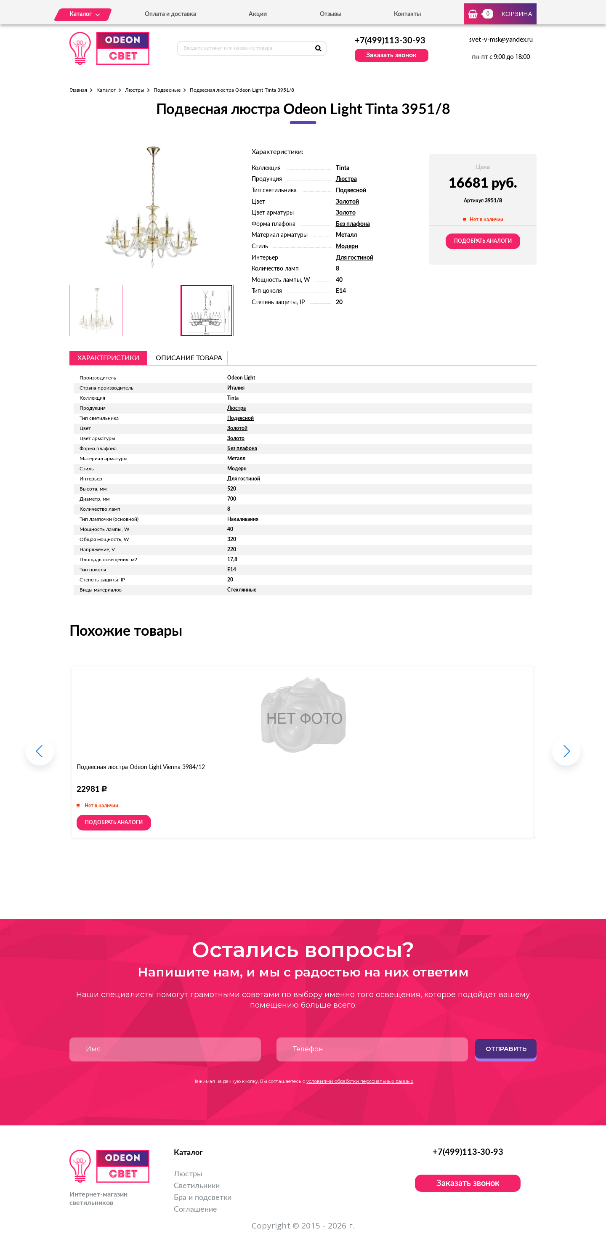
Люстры (134, 90)
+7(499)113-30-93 (390, 41)
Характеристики (108, 358)
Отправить (506, 1049)
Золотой (347, 202)
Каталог (105, 90)
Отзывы (330, 14)
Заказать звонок (391, 55)
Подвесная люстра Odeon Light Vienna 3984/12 (141, 767)
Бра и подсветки (202, 1198)
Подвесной (351, 191)
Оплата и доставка (170, 14)
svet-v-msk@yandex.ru (501, 40)
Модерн (347, 246)
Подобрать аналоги (483, 241)
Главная (78, 90)
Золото (346, 213)
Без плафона (353, 224)
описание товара (189, 358)
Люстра (346, 179)
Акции (258, 14)
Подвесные (167, 90)
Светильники (197, 1186)
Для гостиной (354, 258)
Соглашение (195, 1209)
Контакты (407, 14)
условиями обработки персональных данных (359, 1081)
